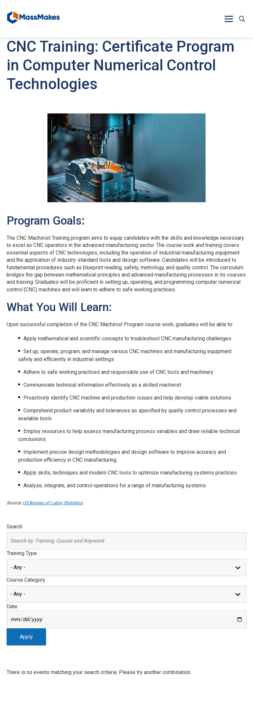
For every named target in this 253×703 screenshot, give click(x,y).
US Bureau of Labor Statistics (53, 502)
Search (14, 526)
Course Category (26, 580)
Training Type (22, 553)
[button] (228, 18)
